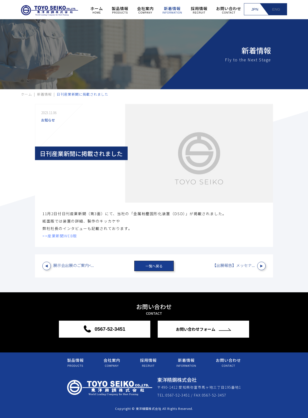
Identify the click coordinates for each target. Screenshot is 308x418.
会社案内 (145, 9)
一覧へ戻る (154, 265)
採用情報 (199, 9)
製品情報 (120, 9)
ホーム (96, 9)
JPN (254, 9)
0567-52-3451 (109, 329)
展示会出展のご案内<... (73, 265)
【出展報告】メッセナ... (233, 265)
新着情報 (172, 9)
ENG (276, 9)
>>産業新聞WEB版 (59, 235)
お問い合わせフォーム (196, 329)
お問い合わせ (228, 9)
